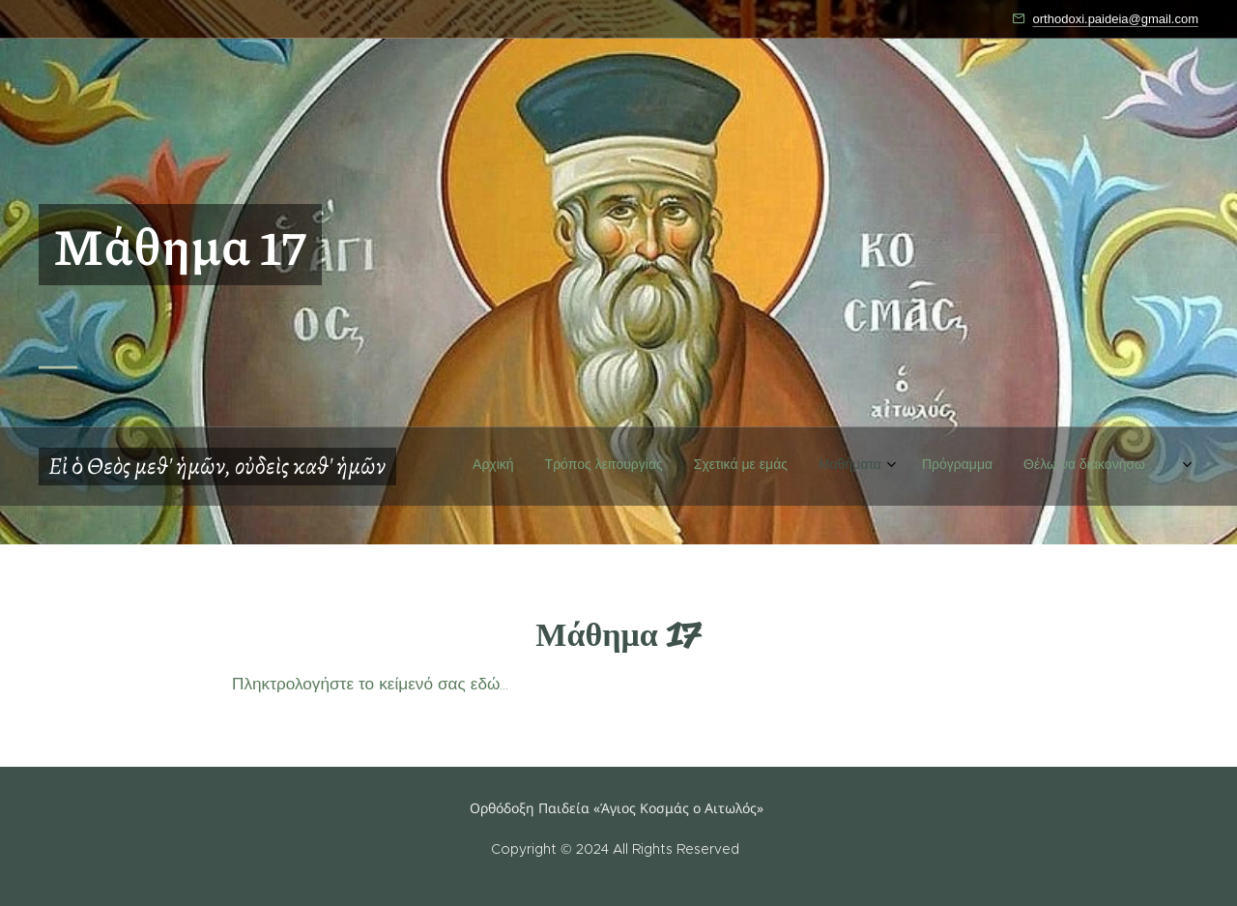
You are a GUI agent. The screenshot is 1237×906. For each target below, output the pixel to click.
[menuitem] (946, 505)
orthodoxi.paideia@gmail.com (1115, 19)
